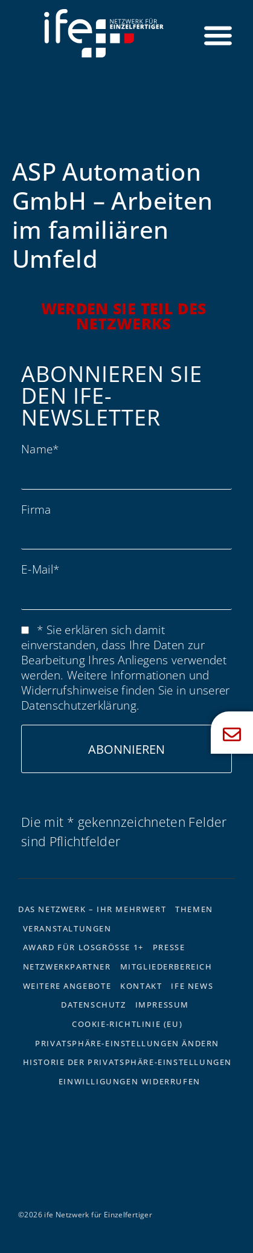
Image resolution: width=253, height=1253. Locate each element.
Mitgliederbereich (166, 966)
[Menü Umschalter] (218, 35)
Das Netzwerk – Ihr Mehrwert (92, 909)
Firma (36, 509)
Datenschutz (93, 1004)
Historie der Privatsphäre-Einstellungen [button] (127, 1062)
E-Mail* (40, 569)
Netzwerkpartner (67, 966)
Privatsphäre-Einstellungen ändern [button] (127, 1043)
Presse (169, 947)
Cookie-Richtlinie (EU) (127, 1023)
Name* (40, 448)
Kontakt (141, 985)
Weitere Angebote (67, 985)
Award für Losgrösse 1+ (83, 947)
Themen (194, 909)
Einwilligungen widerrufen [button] (129, 1081)
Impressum (162, 1004)
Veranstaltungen (67, 928)
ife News (192, 985)
